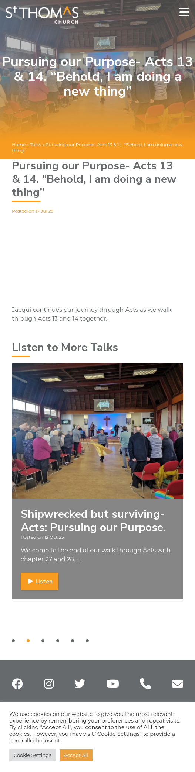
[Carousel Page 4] (57, 640)
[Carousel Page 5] (72, 640)
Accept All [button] (76, 755)
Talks (35, 144)
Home (19, 144)
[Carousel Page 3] (42, 640)
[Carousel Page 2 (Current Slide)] (28, 640)
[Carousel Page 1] (13, 640)
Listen (40, 582)
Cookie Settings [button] (32, 755)
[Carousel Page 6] (87, 640)
